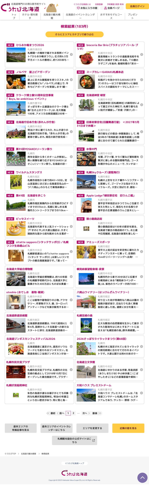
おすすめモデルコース (111, 16)
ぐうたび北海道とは (82, 4)
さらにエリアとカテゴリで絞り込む (74, 43)
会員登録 (99, 4)
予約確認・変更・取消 (115, 4)
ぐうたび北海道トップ (74, 472)
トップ (14, 16)
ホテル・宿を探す (30, 16)
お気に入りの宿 (87, 8)
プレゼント (133, 16)
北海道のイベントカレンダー (80, 16)
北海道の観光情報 (51, 16)
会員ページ (112, 8)
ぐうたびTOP (10, 462)
